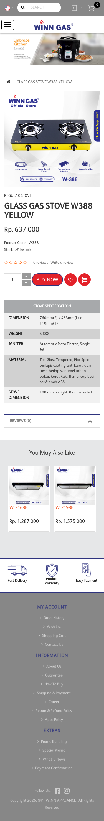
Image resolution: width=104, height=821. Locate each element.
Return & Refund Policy (53, 708)
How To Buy (53, 681)
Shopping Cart (54, 632)
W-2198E (64, 507)
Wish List (54, 624)
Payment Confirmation (54, 765)
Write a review (61, 263)
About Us (53, 663)
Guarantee (54, 672)
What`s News (54, 756)
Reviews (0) (52, 421)
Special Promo (53, 747)
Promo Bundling (54, 738)
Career (54, 699)
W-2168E (18, 507)
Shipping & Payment (54, 690)
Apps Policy (54, 716)
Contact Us (54, 641)
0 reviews (40, 263)
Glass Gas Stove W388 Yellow (44, 82)
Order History (54, 615)
